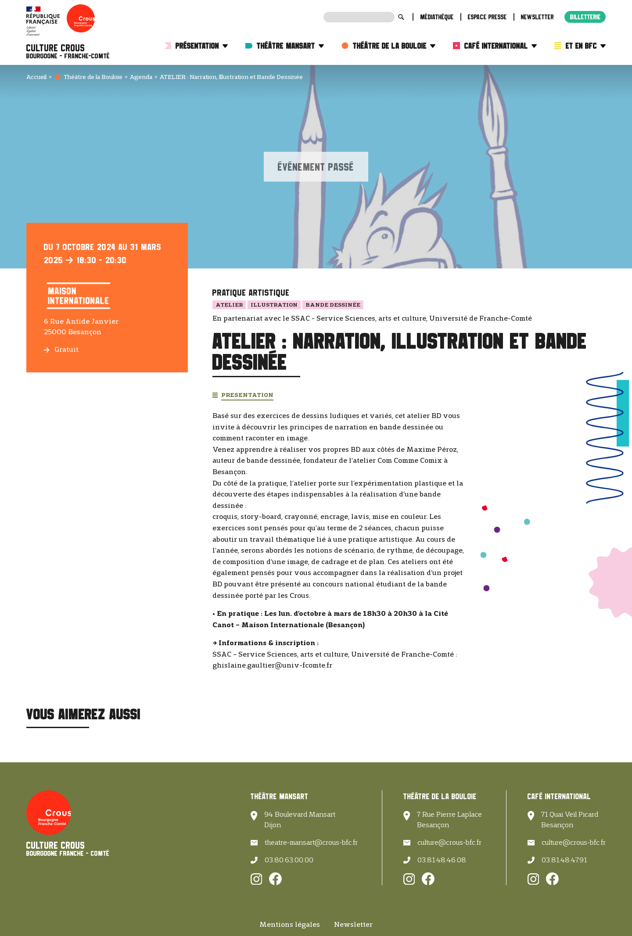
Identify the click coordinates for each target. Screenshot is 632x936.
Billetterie (585, 17)
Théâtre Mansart (290, 45)
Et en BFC (586, 45)
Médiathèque (437, 17)
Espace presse (487, 17)
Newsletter (537, 17)
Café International (500, 45)
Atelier (229, 304)
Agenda (141, 77)
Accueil (36, 77)
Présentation (202, 45)
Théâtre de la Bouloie (394, 45)
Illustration (274, 304)
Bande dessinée (332, 304)
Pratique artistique (251, 292)
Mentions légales (289, 924)
